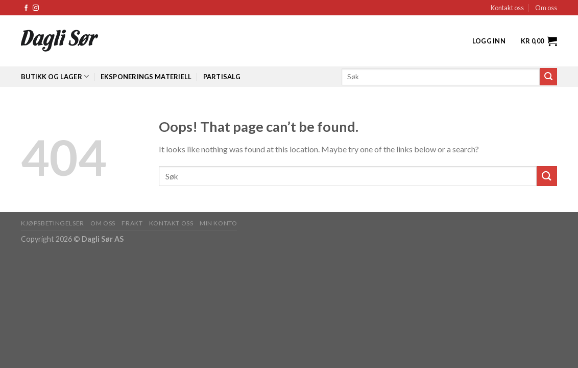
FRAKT (132, 223)
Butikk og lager (55, 76)
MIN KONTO (218, 223)
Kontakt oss (507, 8)
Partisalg (221, 77)
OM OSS (102, 223)
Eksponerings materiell (146, 77)
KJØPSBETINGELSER (52, 223)
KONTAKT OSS (171, 223)
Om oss (546, 8)
